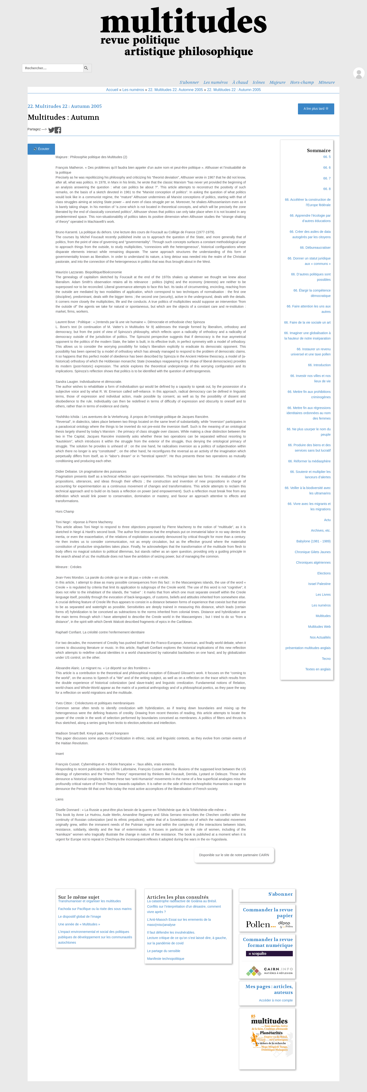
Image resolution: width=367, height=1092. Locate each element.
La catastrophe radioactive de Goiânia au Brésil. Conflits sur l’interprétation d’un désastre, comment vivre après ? (184, 906)
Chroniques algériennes (313, 562)
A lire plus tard (316, 108)
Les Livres (323, 594)
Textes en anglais (318, 669)
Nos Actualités (320, 637)
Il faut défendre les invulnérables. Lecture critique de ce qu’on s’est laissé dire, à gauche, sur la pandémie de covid (187, 938)
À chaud (240, 82)
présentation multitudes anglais (308, 648)
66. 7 (327, 178)
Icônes (259, 82)
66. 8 (327, 189)
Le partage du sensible (163, 951)
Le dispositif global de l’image (79, 916)
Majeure (277, 82)
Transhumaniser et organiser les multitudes (89, 901)
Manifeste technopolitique (165, 959)
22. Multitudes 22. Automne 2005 (175, 90)
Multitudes (323, 616)
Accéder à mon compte (276, 1000)
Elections (324, 573)
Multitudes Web (319, 626)
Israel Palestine (319, 584)
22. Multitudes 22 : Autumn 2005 (234, 90)
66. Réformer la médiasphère (309, 461)
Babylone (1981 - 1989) (313, 541)
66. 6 (327, 167)
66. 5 (327, 157)
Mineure (327, 82)
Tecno (326, 659)
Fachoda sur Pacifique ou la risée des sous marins (95, 909)
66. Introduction (319, 365)
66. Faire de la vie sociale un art (307, 322)
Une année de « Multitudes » (79, 924)
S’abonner (189, 82)
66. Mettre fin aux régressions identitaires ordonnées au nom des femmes (308, 413)
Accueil (112, 90)
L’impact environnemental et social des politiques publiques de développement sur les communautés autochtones (95, 937)
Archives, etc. (321, 530)
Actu (327, 520)
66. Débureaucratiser (315, 247)
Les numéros (216, 82)
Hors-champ (302, 82)
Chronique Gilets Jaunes (312, 552)
